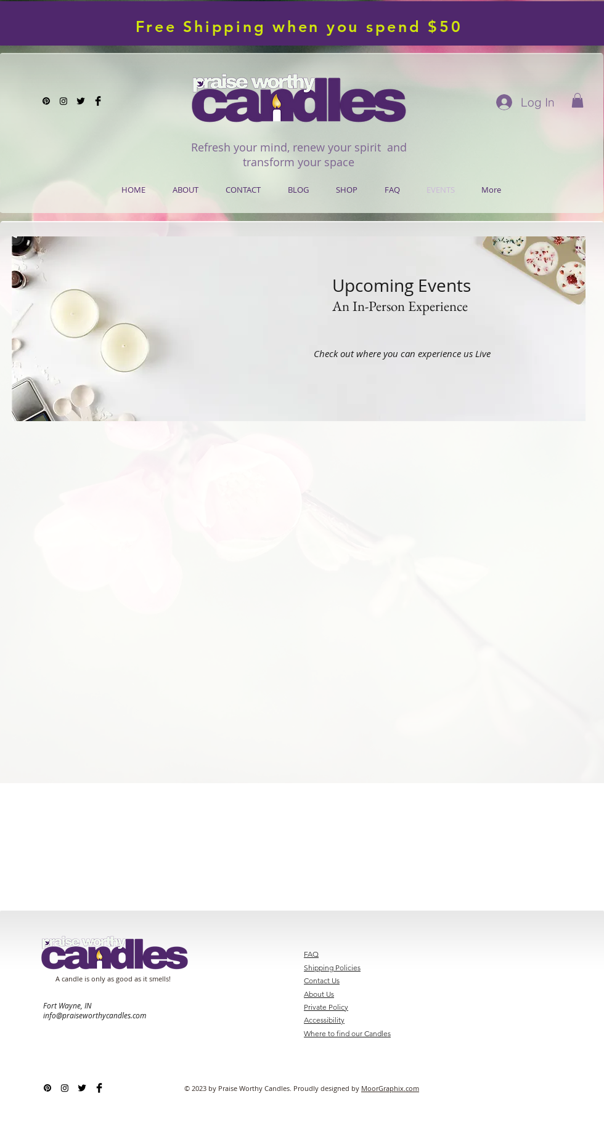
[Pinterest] (46, 101)
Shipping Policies (332, 967)
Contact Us (322, 980)
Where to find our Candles (347, 1033)
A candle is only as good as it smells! (113, 978)
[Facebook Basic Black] (98, 101)
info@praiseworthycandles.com (94, 1015)
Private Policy (326, 1007)
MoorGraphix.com (390, 1088)
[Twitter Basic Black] (81, 101)
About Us (319, 994)
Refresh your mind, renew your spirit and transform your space (299, 154)
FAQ (311, 954)
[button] (577, 100)
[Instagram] (63, 101)
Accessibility (324, 1019)
